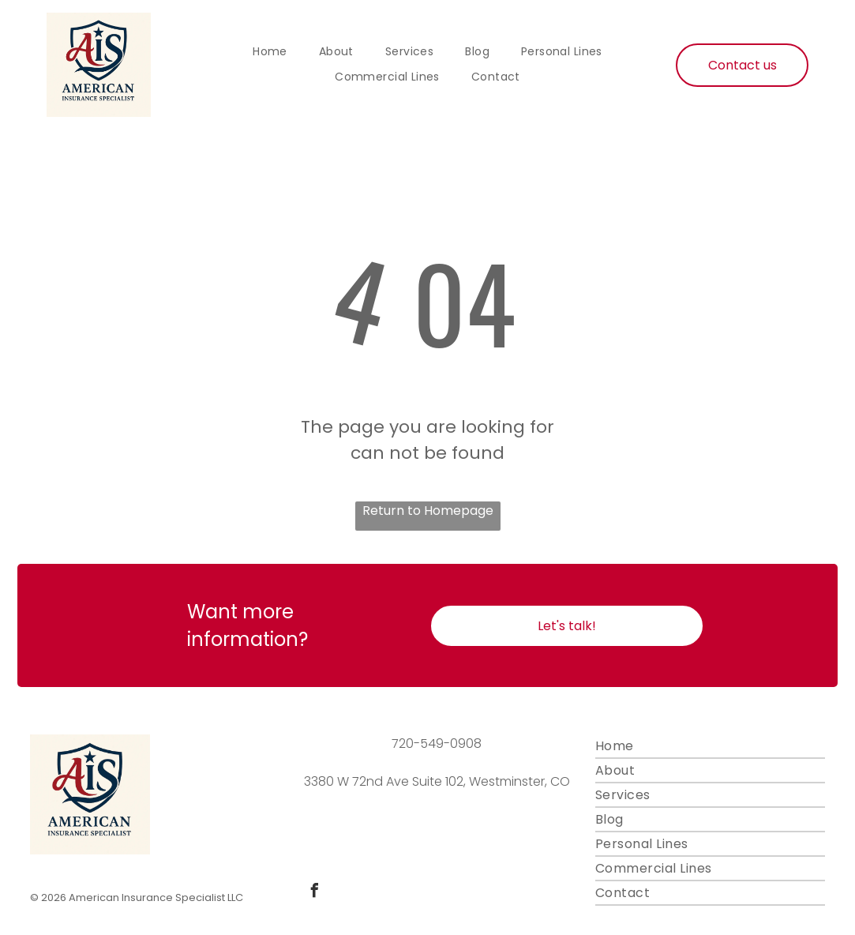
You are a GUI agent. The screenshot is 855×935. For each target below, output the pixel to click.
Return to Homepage (427, 510)
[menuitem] (270, 52)
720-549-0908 (437, 743)
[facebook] (314, 893)
